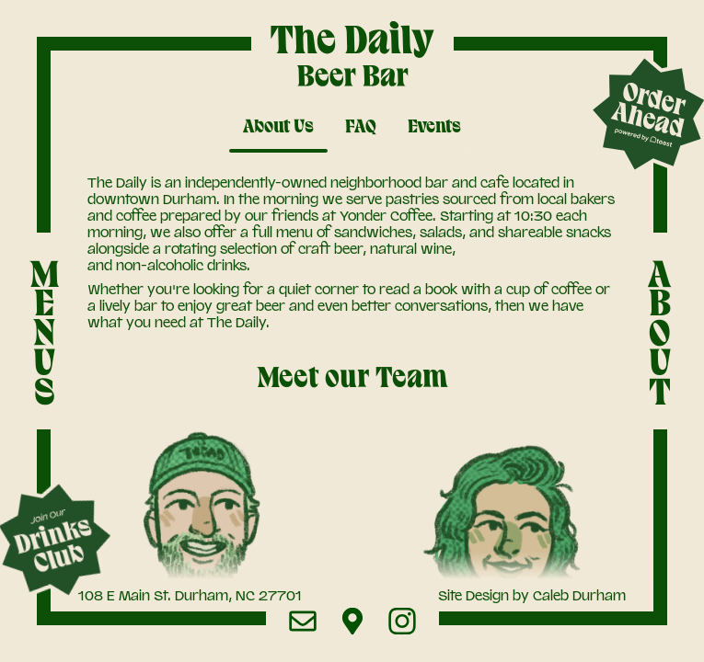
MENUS (44, 333)
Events (434, 127)
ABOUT (660, 333)
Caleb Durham (579, 595)
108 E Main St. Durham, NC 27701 (190, 595)
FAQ (360, 127)
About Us (278, 127)
